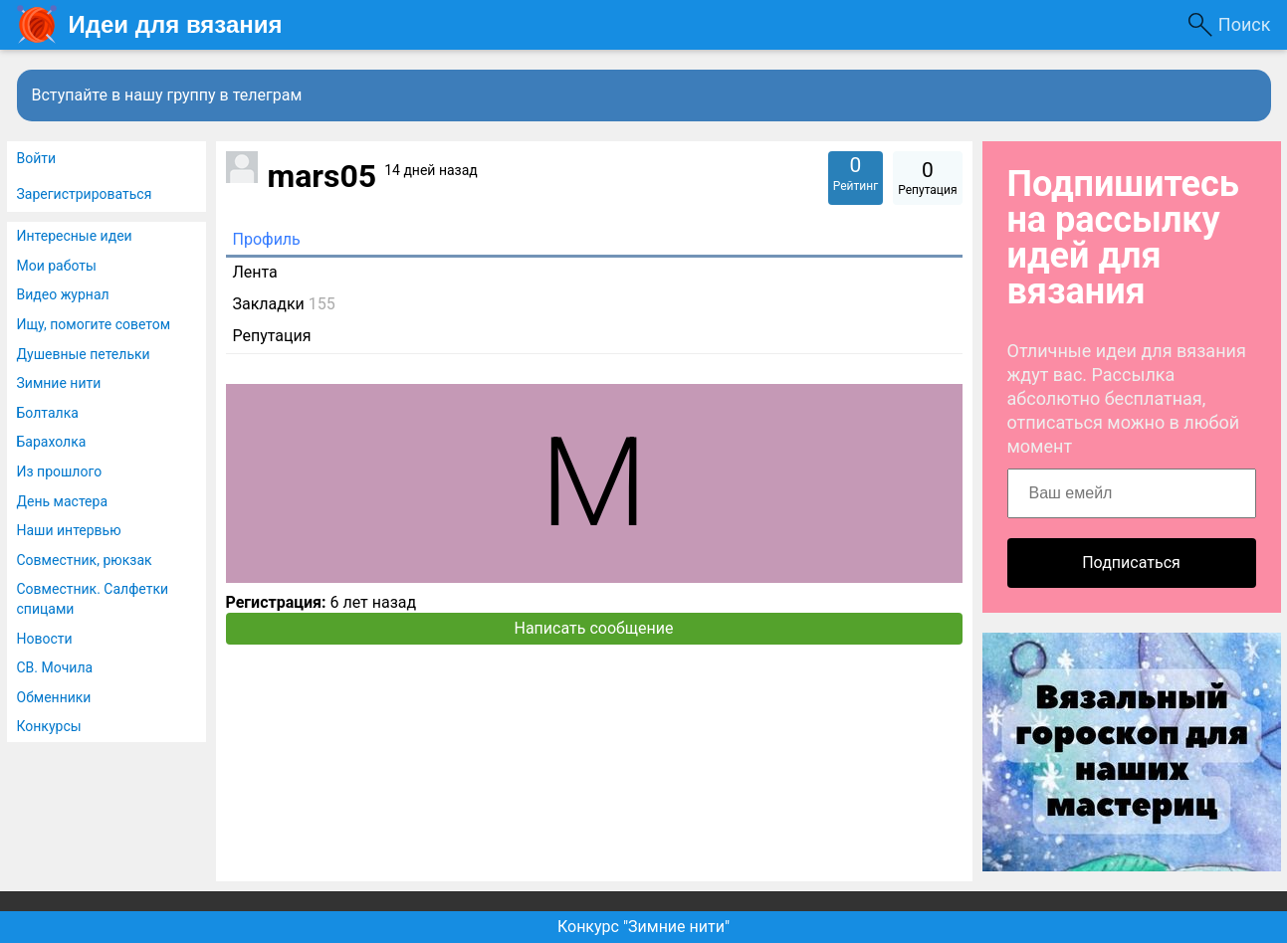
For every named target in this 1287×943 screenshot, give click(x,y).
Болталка (48, 413)
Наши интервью (69, 530)
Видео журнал (63, 294)
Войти (37, 158)
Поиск (1244, 24)
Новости (45, 639)
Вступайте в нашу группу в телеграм (167, 95)
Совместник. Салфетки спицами (93, 599)
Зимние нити (59, 383)
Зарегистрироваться (84, 194)
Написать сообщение (594, 628)
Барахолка (52, 442)
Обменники (54, 697)
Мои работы (57, 266)
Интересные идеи (74, 236)
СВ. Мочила (55, 667)
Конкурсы (49, 726)
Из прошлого (60, 471)
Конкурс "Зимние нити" (643, 926)
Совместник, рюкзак (84, 560)
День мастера (62, 501)
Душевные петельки (83, 354)
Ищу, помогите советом (94, 324)
